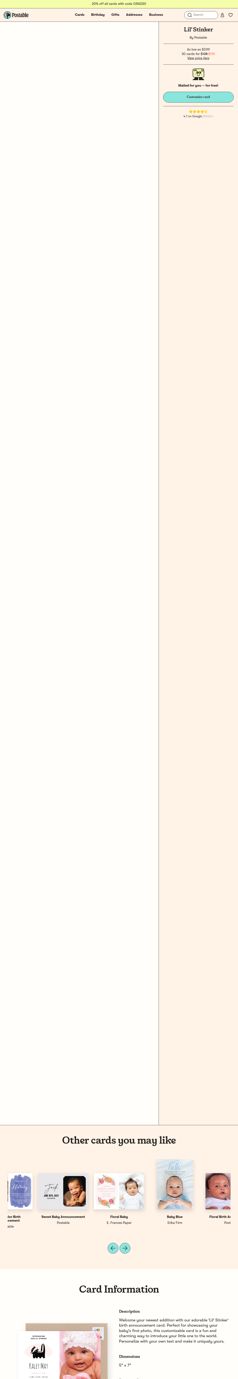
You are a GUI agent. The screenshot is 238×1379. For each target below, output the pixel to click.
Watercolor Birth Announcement (203, 1218)
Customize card (198, 97)
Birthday (98, 15)
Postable (200, 37)
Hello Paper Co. (146, 1223)
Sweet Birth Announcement (146, 1217)
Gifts (115, 15)
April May (91, 1223)
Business (156, 15)
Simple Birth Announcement (91, 1217)
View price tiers (198, 58)
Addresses (134, 15)
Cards (79, 15)
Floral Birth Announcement (35, 1217)
